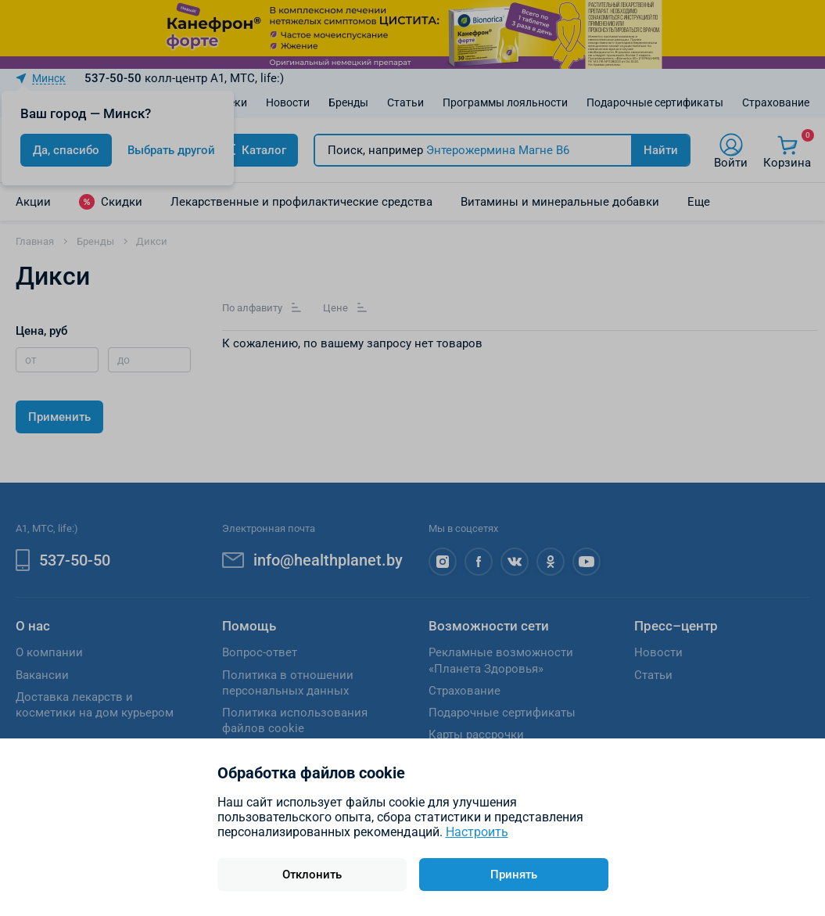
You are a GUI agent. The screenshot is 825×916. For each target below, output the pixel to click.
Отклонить (312, 875)
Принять (513, 875)
